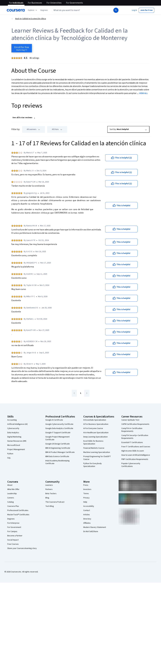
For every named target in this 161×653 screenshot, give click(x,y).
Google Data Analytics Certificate (59, 428)
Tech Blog (49, 506)
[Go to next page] (86, 393)
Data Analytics (13, 432)
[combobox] (82, 10)
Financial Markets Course (93, 448)
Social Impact (13, 540)
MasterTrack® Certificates (18, 514)
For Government (14, 527)
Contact (86, 510)
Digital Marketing (14, 436)
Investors (87, 489)
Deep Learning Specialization (95, 436)
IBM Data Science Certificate (57, 456)
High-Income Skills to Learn (132, 450)
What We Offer (13, 489)
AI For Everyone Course (93, 428)
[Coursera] (16, 10)
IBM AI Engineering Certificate (57, 448)
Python (10, 453)
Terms (86, 493)
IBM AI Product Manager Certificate (60, 452)
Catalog (10, 502)
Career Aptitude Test (130, 420)
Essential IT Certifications (132, 442)
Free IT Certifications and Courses (135, 446)
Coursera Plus (13, 506)
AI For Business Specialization (95, 424)
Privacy (86, 497)
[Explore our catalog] (33, 10)
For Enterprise (13, 523)
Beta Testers (50, 493)
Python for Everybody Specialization (92, 465)
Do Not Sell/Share (90, 531)
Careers (10, 497)
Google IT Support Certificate (57, 432)
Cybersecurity (13, 428)
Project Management (16, 449)
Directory (87, 518)
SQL (9, 457)
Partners (49, 489)
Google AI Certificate (54, 420)
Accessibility (88, 506)
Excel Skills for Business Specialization (93, 442)
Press (85, 485)
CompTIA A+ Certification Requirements (131, 430)
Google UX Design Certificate (57, 443)
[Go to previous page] (74, 393)
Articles (86, 514)
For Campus (12, 531)
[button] (44, 10)
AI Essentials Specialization (94, 420)
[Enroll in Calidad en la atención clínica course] (21, 48)
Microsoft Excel (13, 445)
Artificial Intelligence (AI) (17, 424)
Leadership (12, 493)
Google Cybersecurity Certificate (59, 424)
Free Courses (13, 544)
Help (85, 502)
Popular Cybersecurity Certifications (130, 465)
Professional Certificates (17, 510)
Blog (47, 497)
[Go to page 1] (80, 393)
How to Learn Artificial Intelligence (135, 455)
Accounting (12, 420)
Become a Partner (14, 535)
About (9, 485)
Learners (49, 485)
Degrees (11, 518)
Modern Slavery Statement (94, 527)
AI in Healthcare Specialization (95, 432)
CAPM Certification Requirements (135, 424)
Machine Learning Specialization (96, 452)
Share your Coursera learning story (22, 548)
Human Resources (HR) (16, 441)
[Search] (115, 10)
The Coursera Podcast (54, 502)
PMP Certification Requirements (134, 459)
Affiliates (87, 523)
